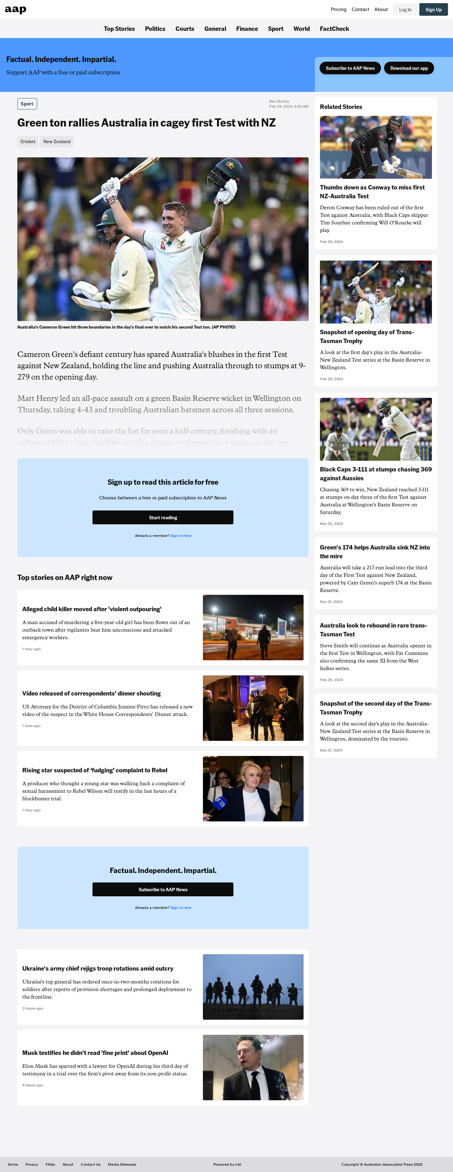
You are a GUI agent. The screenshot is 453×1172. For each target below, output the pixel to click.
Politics (155, 28)
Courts (185, 28)
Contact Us (90, 1164)
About (381, 9)
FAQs (50, 1164)
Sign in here (181, 535)
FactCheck (334, 28)
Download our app (409, 68)
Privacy (31, 1164)
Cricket (28, 141)
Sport (275, 28)
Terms (13, 1164)
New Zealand (56, 141)
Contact (360, 9)
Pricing (339, 9)
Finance (247, 28)
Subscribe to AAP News (350, 68)
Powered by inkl (227, 1164)
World (302, 28)
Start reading (163, 517)
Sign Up (434, 9)
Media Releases (122, 1164)
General (215, 28)
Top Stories (119, 28)
